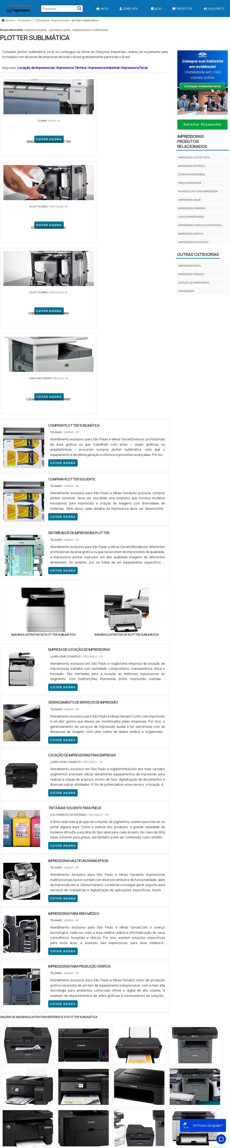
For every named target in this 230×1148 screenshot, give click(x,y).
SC (70, 913)
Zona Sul (69, 946)
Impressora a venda (59, 30)
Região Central (12, 946)
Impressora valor (189, 200)
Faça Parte (202, 1018)
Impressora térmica (191, 274)
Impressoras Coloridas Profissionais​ (126, 1017)
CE (107, 913)
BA (98, 913)
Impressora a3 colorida (193, 242)
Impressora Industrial (104, 68)
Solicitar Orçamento (202, 124)
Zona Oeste (52, 946)
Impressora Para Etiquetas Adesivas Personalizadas (136, 1010)
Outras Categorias (198, 254)
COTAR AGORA (21, 141)
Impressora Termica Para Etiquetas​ (124, 996)
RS (79, 913)
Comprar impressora (191, 174)
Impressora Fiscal (134, 68)
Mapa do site (201, 1011)
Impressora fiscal (189, 265)
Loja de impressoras (191, 216)
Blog (156, 8)
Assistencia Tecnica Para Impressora (126, 1003)
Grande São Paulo (108, 946)
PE (89, 913)
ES (42, 913)
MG (32, 913)
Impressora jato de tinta (194, 157)
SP (51, 913)
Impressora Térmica (71, 68)
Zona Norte (33, 946)
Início (102, 8)
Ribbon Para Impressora (117, 1024)
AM (132, 913)
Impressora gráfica (190, 233)
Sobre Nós (128, 8)
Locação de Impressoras (36, 68)
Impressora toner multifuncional (90, 30)
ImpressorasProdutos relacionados (192, 141)
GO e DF (120, 913)
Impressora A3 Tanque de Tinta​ (121, 989)
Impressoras (186, 291)
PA (142, 913)
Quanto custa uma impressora (198, 191)
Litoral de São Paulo (135, 946)
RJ (22, 913)
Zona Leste (87, 946)
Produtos (182, 8)
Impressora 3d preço (191, 166)
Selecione (9, 913)
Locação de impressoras (193, 282)
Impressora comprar (35, 30)
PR (60, 913)
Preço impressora (189, 183)
